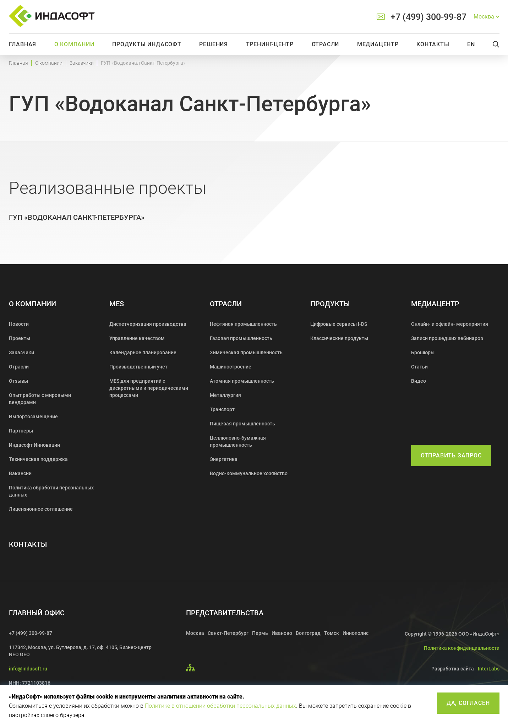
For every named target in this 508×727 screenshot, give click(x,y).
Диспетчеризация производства (147, 324)
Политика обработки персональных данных (51, 491)
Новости (19, 324)
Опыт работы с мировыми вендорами (40, 398)
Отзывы (18, 381)
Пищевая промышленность (242, 423)
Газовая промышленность (241, 338)
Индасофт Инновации (34, 445)
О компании (74, 44)
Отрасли (325, 44)
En (471, 44)
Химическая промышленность (246, 352)
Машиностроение (230, 367)
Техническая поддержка (38, 459)
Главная (23, 44)
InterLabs (488, 669)
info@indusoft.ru (28, 669)
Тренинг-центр (270, 44)
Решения (213, 44)
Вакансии (20, 473)
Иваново (282, 633)
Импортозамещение (33, 416)
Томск (331, 633)
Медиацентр (378, 44)
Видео (418, 381)
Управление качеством (137, 338)
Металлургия (225, 395)
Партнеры (21, 431)
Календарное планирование (142, 352)
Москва (195, 633)
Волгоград (308, 633)
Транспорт (222, 409)
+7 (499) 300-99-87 (428, 17)
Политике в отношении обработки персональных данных (220, 705)
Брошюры (423, 352)
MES (116, 304)
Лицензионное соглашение (41, 509)
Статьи (419, 367)
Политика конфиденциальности (461, 648)
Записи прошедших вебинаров (447, 338)
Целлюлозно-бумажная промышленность (238, 441)
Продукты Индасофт (146, 44)
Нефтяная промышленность (243, 324)
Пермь (260, 633)
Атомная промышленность (242, 381)
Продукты (330, 304)
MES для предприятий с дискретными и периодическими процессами (148, 388)
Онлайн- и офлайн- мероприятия (449, 324)
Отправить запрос (451, 455)
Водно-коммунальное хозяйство (249, 473)
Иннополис (355, 633)
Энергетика (223, 459)
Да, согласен (468, 703)
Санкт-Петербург (228, 633)
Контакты (432, 44)
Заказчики (82, 63)
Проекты (19, 338)
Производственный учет (138, 367)
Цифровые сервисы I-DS (338, 324)
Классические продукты (339, 338)
